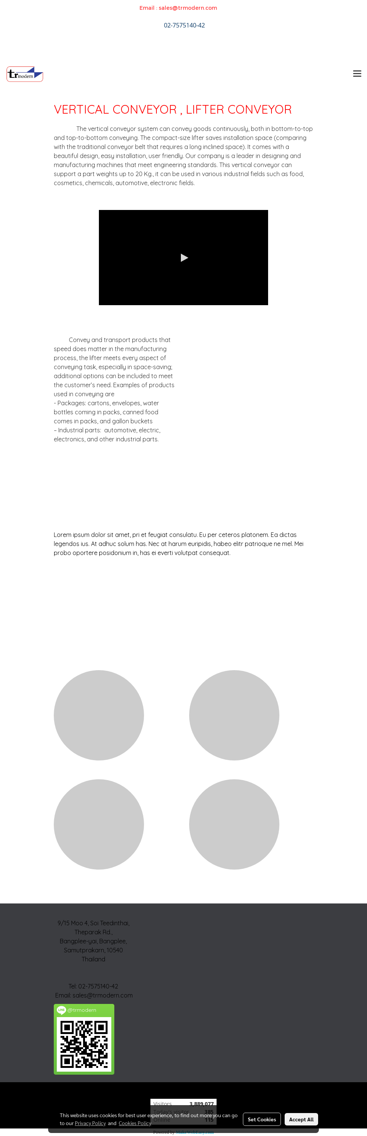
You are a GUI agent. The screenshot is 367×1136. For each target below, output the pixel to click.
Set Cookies (262, 1119)
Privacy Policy (90, 1122)
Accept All (301, 1119)
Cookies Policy (135, 1122)
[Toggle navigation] (357, 74)
